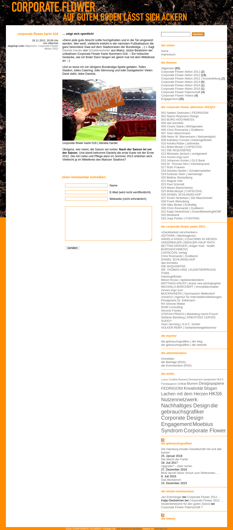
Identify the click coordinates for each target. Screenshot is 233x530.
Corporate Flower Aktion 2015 (180, 88)
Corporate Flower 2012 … (204, 497)
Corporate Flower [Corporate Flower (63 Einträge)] (205, 430)
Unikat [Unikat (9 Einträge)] (181, 383)
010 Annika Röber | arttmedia (180, 143)
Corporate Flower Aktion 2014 (180, 85)
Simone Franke (171, 310)
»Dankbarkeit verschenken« (179, 232)
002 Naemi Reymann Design (180, 116)
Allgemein (31, 46)
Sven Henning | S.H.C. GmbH (180, 324)
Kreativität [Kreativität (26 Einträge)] (193, 388)
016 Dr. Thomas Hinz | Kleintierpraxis (185, 164)
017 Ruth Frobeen (173, 167)
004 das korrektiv (172, 123)
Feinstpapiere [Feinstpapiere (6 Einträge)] (169, 383)
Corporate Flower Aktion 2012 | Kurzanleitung (190, 78)
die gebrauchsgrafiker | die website (184, 345)
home (164, 51)
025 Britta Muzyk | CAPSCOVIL (181, 191)
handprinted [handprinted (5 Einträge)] (209, 379)
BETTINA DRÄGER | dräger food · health (188, 246)
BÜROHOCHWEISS (174, 249)
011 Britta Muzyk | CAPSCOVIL (181, 147)
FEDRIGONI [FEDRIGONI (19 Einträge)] (172, 388)
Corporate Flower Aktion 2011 (180, 71)
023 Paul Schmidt (172, 184)
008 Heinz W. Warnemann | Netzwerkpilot (188, 136)
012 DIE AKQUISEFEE (176, 150)
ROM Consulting (172, 307)
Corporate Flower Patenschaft (180, 92)
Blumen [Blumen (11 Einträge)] (192, 383)
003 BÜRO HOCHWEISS (177, 119)
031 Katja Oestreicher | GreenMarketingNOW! (191, 211)
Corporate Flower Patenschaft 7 (182, 507)
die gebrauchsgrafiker (176, 443)
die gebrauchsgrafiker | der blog (182, 341)
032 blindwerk (170, 215)
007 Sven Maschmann (175, 133)
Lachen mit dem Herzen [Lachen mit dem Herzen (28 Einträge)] (184, 393)
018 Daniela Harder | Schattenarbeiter (186, 170)
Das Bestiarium (171, 479)
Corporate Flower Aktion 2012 (48, 47)
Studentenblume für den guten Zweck (185, 503)
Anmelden (167, 358)
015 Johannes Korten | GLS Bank (183, 160)
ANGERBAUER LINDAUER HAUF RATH (188, 242)
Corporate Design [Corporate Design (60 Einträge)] (182, 418)
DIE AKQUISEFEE (173, 266)
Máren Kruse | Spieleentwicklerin (182, 280)
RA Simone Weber (173, 303)
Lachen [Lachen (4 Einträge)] (164, 380)
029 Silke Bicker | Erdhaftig (178, 204)
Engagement (169, 99)
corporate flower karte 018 (38, 34)
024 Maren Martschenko (177, 187)
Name (114, 185)
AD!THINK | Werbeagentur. (179, 235)
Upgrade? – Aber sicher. (177, 466)
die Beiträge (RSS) (173, 362)
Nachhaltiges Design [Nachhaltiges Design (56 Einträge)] (185, 406)
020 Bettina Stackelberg (176, 177)
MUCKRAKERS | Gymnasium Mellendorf (188, 293)
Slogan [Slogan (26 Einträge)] (210, 388)
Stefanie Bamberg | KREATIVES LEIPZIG (188, 317)
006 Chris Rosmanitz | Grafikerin (182, 129)
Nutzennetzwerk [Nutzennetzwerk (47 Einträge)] (179, 399)
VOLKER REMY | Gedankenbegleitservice (188, 327)
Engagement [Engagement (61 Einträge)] (176, 424)
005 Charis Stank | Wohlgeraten (182, 126)
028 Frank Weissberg (175, 201)
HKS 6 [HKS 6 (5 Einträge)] (220, 379)
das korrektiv (169, 263)
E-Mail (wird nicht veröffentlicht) (130, 192)
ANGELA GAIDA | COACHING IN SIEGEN (189, 239)
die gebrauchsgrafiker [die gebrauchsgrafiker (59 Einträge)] (189, 409)
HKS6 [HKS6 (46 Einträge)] (215, 393)
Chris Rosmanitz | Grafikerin (179, 256)
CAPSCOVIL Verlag (174, 252)
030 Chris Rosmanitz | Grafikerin (182, 208)
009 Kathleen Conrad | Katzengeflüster (186, 140)
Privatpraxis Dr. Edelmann (178, 300)
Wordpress (160, 528)
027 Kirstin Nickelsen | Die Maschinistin (187, 198)
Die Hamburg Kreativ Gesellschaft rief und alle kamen (191, 450)
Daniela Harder (72, 50)
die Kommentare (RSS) (176, 365)
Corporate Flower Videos (177, 95)
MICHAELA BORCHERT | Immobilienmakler (190, 286)
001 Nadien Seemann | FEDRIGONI (184, 112)
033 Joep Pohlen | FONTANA (180, 218)
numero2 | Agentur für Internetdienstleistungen (191, 297)
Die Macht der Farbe (174, 459)
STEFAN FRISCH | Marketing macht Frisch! (189, 314)
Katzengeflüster (171, 276)
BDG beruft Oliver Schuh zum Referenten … (190, 473)
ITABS (165, 273)
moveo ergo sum (172, 290)
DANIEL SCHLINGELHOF (178, 259)
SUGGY (166, 320)
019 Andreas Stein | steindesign (182, 174)
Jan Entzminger (171, 497)
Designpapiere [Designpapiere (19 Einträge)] (211, 383)
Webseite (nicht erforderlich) (128, 199)
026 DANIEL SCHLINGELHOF (181, 194)
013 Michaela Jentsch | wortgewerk (184, 153)
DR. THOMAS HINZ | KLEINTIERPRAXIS (188, 269)
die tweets (168, 518)
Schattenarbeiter (99, 50)
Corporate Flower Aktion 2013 (180, 82)
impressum (168, 54)
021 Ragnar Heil (171, 181)
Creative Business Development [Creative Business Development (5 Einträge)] (186, 379)
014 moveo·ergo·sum (175, 157)
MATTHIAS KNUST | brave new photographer (191, 283)
